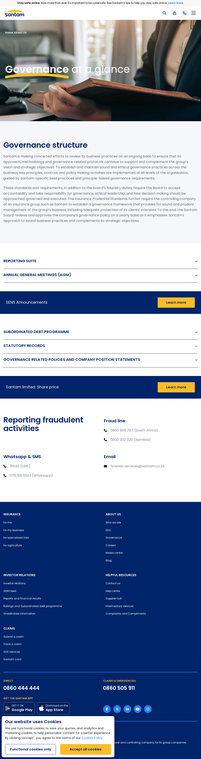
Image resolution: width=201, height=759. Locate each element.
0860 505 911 (119, 688)
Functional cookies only (30, 749)
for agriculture (12, 545)
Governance (114, 538)
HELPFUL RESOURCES (121, 575)
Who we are (113, 523)
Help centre (113, 591)
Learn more (176, 302)
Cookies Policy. (92, 738)
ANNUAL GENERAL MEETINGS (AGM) (100, 274)
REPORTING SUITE (100, 261)
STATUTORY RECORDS (100, 345)
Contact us (113, 583)
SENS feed (9, 591)
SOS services (11, 652)
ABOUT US (113, 514)
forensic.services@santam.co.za (137, 466)
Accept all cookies (86, 749)
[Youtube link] (137, 709)
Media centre (114, 553)
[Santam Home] (14, 13)
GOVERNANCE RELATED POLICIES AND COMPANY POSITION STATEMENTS (100, 359)
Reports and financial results (22, 598)
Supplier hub (114, 598)
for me (7, 523)
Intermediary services (120, 606)
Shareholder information (19, 614)
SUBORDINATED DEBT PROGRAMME (100, 331)
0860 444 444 (21, 688)
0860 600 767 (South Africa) (134, 430)
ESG (108, 530)
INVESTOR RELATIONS (19, 575)
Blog (109, 560)
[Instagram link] (147, 709)
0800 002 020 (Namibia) (130, 440)
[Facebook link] (106, 709)
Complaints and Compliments (126, 614)
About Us (20, 32)
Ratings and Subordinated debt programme (32, 606)
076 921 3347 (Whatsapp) (31, 476)
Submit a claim (13, 637)
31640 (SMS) (20, 466)
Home (9, 32)
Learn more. (176, 3)
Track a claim (12, 644)
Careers (111, 545)
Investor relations (14, 583)
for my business (13, 530)
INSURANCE (11, 514)
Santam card (12, 659)
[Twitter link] (117, 709)
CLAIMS (9, 628)
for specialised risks (16, 538)
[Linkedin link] (127, 709)
